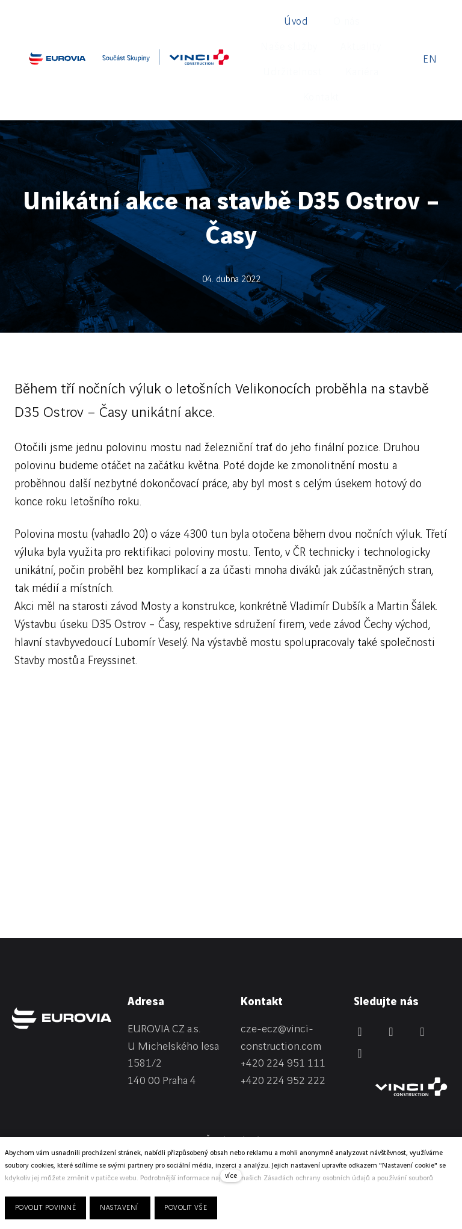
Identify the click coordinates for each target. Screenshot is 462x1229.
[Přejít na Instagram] (422, 958)
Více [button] (346, 22)
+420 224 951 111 (283, 990)
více (231, 1176)
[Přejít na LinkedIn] (360, 958)
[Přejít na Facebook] (391, 958)
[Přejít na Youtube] (360, 979)
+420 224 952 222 (283, 1007)
